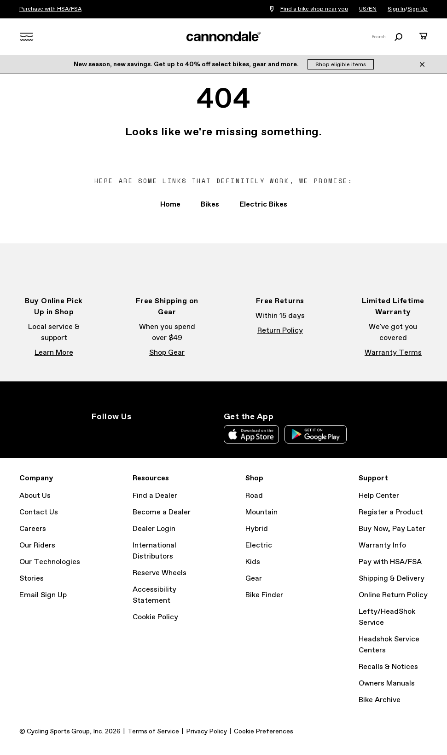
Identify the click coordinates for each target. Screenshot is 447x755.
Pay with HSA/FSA (390, 562)
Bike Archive (380, 700)
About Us (35, 496)
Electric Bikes (263, 204)
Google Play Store (315, 434)
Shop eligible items (340, 65)
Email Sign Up (43, 595)
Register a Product (391, 512)
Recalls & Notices (388, 667)
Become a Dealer (162, 512)
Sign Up (417, 9)
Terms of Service (153, 731)
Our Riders (37, 545)
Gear (253, 578)
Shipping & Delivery (391, 578)
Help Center (379, 496)
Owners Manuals (387, 683)
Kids (252, 562)
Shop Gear (167, 352)
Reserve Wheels (159, 573)
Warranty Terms (393, 352)
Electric (258, 545)
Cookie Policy (155, 617)
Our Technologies (49, 562)
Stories (31, 578)
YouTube (157, 433)
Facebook (117, 433)
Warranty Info (382, 545)
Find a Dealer (155, 496)
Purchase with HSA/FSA (50, 9)
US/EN (368, 9)
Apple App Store (251, 434)
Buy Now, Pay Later (392, 529)
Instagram (97, 433)
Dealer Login (154, 529)
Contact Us (38, 512)
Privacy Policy (206, 731)
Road (254, 496)
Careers (32, 529)
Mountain (261, 512)
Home (170, 204)
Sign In (396, 9)
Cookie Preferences (263, 731)
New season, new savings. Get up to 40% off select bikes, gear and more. (187, 64)
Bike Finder (264, 595)
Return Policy (280, 330)
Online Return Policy (393, 595)
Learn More (54, 352)
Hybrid (256, 529)
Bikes (210, 204)
